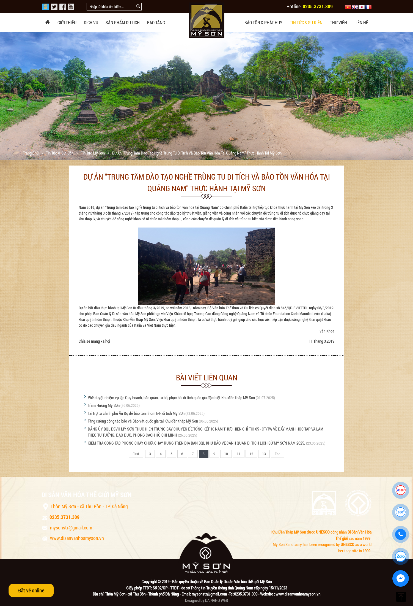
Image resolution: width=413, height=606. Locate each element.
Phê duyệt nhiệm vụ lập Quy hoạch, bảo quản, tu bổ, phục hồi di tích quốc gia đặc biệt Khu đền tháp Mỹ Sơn (171, 397)
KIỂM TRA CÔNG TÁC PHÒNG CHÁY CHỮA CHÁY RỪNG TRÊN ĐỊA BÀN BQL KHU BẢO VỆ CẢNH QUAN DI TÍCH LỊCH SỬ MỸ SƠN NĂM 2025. (196, 443)
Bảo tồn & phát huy (263, 22)
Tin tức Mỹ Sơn (93, 153)
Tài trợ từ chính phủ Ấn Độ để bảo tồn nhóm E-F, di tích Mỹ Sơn (136, 413)
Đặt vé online (31, 590)
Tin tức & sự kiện (306, 22)
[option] (206, 102)
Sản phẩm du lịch (123, 22)
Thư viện (338, 22)
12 (251, 453)
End (277, 453)
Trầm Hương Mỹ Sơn (104, 405)
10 (226, 453)
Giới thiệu (66, 22)
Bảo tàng (156, 22)
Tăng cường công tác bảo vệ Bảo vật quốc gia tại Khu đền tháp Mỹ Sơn (143, 421)
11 (239, 453)
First (136, 453)
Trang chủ (31, 153)
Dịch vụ (91, 22)
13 (264, 453)
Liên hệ (361, 22)
